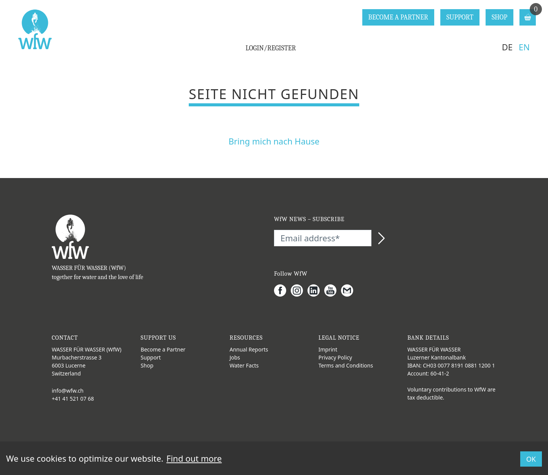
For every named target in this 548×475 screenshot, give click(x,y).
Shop (147, 365)
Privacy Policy (335, 357)
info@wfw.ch (68, 390)
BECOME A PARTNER (398, 17)
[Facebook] (282, 290)
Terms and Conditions (346, 365)
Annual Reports (248, 349)
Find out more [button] (193, 458)
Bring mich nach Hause (273, 141)
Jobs (234, 357)
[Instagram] (299, 290)
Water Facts (244, 365)
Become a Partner (163, 349)
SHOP (499, 17)
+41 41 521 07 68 (73, 398)
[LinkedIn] (315, 290)
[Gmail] (349, 290)
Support (151, 357)
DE (507, 47)
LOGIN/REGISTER (270, 48)
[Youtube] (332, 290)
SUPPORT (459, 17)
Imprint (328, 349)
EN (524, 47)
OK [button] (531, 459)
